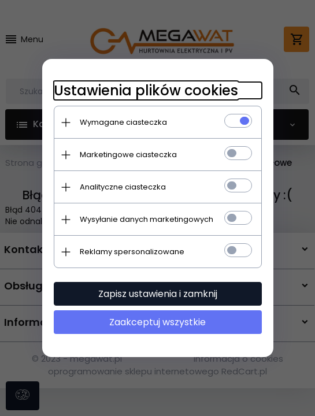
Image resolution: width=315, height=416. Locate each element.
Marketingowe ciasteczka (128, 154)
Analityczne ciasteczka (123, 186)
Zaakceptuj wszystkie (157, 322)
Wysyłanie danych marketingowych (146, 219)
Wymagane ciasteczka (123, 122)
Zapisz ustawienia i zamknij (157, 293)
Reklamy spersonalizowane (132, 251)
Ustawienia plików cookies (146, 90)
